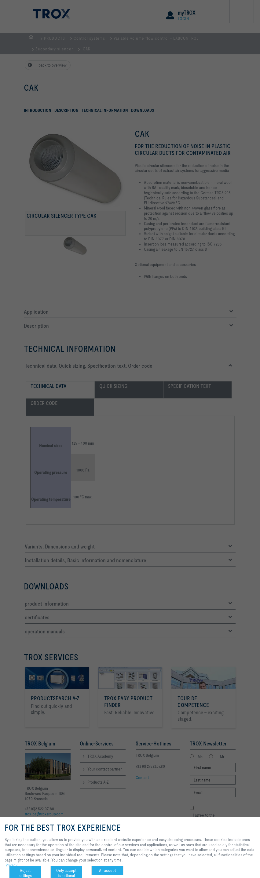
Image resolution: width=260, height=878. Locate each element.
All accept (107, 870)
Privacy (11, 865)
